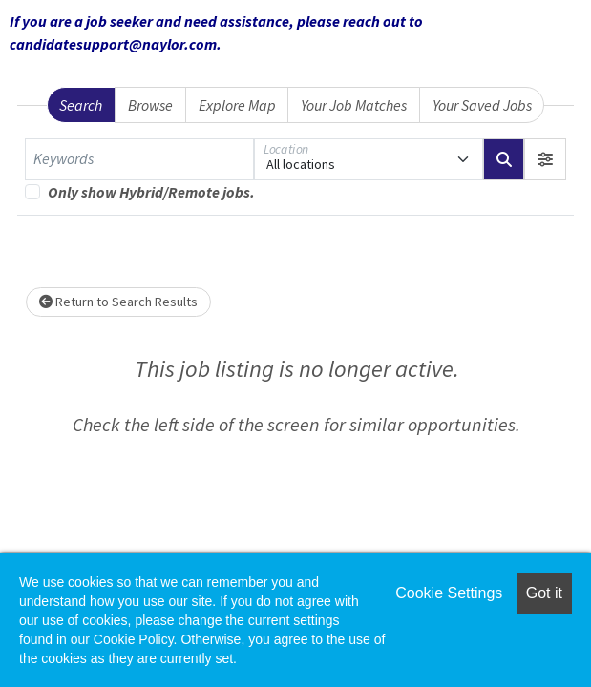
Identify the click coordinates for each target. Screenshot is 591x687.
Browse (150, 104)
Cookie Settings (448, 593)
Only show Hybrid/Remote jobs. (151, 191)
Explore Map (237, 104)
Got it (544, 593)
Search (80, 104)
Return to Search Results (118, 301)
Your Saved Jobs (482, 104)
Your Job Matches (354, 104)
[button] (545, 159)
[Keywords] (139, 159)
